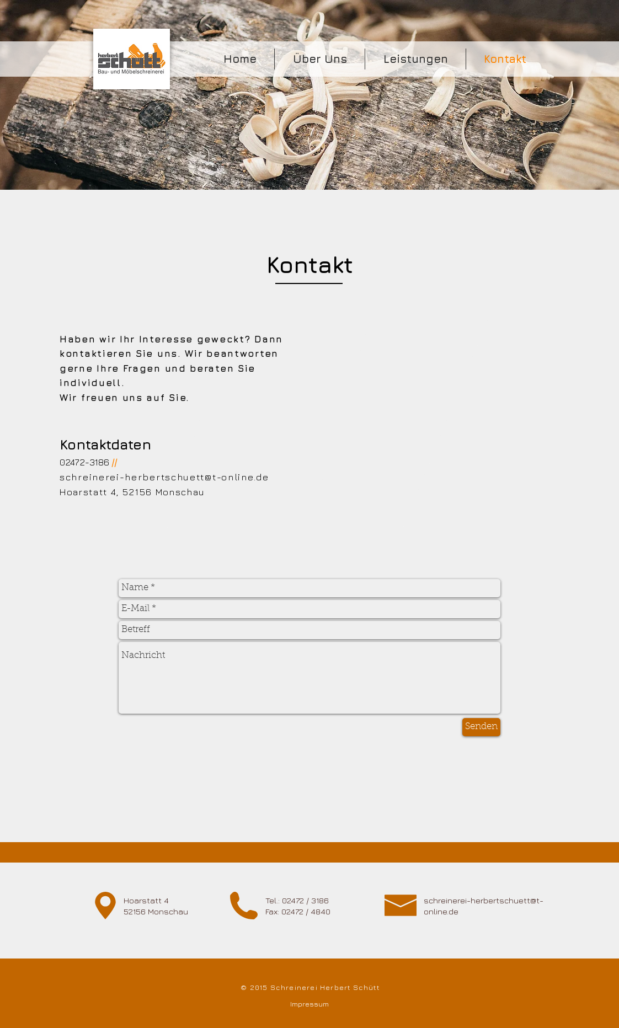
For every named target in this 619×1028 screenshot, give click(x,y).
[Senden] (481, 727)
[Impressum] (309, 1004)
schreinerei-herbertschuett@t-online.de (164, 477)
